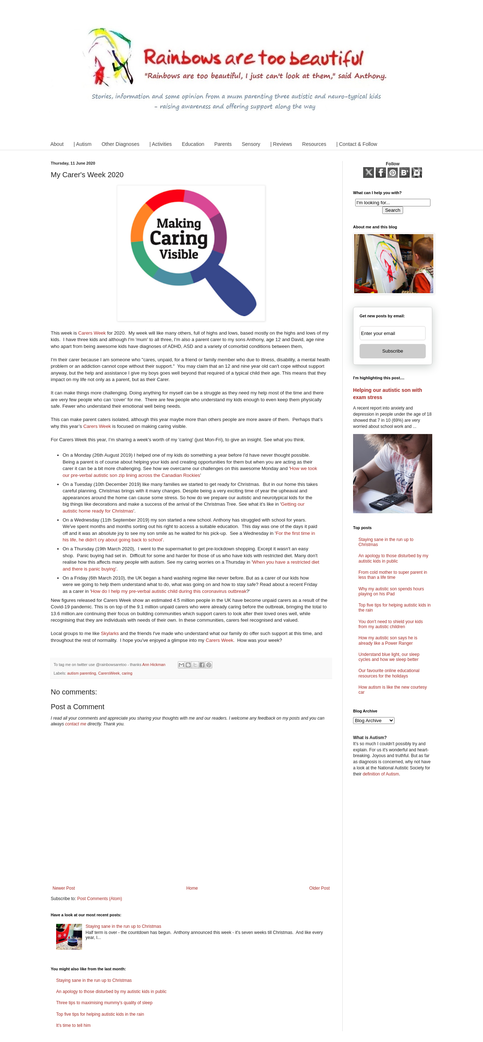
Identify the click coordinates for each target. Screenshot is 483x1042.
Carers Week (92, 333)
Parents (222, 144)
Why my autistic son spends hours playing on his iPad (391, 591)
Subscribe (392, 351)
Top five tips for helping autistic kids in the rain (100, 1014)
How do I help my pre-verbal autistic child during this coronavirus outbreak (169, 591)
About (57, 144)
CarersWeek (109, 673)
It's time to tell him (73, 1025)
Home (192, 888)
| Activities (160, 144)
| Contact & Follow (356, 144)
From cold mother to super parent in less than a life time (392, 575)
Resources (314, 144)
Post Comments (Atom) (99, 898)
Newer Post (64, 888)
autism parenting (81, 673)
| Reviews (281, 144)
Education (193, 144)
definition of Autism (381, 774)
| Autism (83, 144)
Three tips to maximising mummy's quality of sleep (104, 1002)
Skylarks (110, 633)
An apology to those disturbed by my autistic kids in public (111, 991)
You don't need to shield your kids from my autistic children (390, 624)
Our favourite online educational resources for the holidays (388, 673)
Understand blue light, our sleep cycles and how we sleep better (388, 657)
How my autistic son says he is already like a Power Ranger (387, 640)
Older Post (319, 888)
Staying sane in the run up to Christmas (123, 926)
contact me (75, 723)
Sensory (251, 144)
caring (127, 673)
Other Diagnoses (120, 144)
